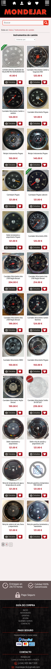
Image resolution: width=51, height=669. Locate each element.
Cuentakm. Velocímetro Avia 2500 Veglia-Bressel (13, 277)
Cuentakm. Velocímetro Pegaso (38, 112)
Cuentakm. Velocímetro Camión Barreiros (37, 318)
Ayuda (25, 618)
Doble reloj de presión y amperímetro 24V (38, 442)
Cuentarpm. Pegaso (13, 194)
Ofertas (25, 616)
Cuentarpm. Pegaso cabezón (37, 194)
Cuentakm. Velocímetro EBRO (13, 360)
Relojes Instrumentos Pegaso (13, 153)
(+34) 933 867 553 (27, 663)
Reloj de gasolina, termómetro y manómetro (38, 525)
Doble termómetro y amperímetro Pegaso (13, 236)
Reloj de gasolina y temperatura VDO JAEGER (38, 484)
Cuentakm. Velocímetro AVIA (37, 236)
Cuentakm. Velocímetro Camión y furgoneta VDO (38, 70)
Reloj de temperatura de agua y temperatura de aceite (13, 484)
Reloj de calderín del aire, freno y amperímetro (13, 525)
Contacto (25, 624)
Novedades (25, 613)
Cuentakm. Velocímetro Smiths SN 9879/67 (38, 401)
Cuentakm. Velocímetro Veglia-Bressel (13, 401)
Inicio (25, 610)
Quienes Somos (25, 621)
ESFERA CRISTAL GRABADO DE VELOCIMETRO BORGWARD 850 (13, 70)
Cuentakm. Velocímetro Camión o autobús (13, 112)
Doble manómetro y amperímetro (13, 442)
